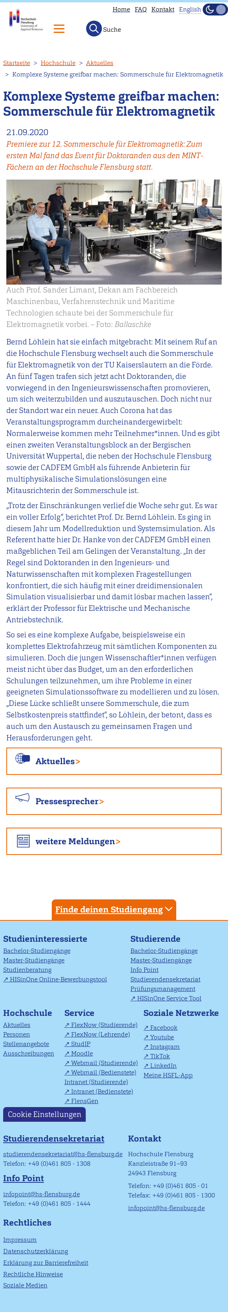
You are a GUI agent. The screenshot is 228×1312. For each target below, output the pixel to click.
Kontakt (162, 9)
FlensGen (84, 1101)
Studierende (155, 939)
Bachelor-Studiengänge (36, 951)
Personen (16, 1034)
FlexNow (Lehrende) (100, 1034)
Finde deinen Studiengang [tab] (115, 909)
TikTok (160, 1056)
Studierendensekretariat (165, 979)
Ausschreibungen (28, 1053)
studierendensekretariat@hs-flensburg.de (62, 1154)
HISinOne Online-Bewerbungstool (58, 979)
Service (79, 1013)
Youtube (162, 1037)
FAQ (141, 9)
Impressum (20, 1239)
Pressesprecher (67, 801)
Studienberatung (27, 970)
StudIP (80, 1044)
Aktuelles (99, 63)
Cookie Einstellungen (44, 1114)
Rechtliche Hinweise (33, 1274)
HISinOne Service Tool (169, 998)
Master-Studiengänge (33, 960)
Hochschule (58, 63)
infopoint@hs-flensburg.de (41, 1194)
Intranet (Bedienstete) (102, 1091)
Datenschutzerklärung (35, 1251)
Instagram (165, 1046)
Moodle (82, 1053)
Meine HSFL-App (168, 1075)
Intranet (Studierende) (96, 1082)
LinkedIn (163, 1065)
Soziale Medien (25, 1285)
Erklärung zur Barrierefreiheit (45, 1262)
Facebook (163, 1027)
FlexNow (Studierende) (104, 1025)
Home (121, 9)
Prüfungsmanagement (162, 989)
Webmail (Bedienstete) (103, 1072)
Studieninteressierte (45, 939)
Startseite (16, 63)
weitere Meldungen (75, 841)
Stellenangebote (26, 1044)
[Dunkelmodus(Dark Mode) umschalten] (215, 9)
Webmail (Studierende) (104, 1063)
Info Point (144, 970)
